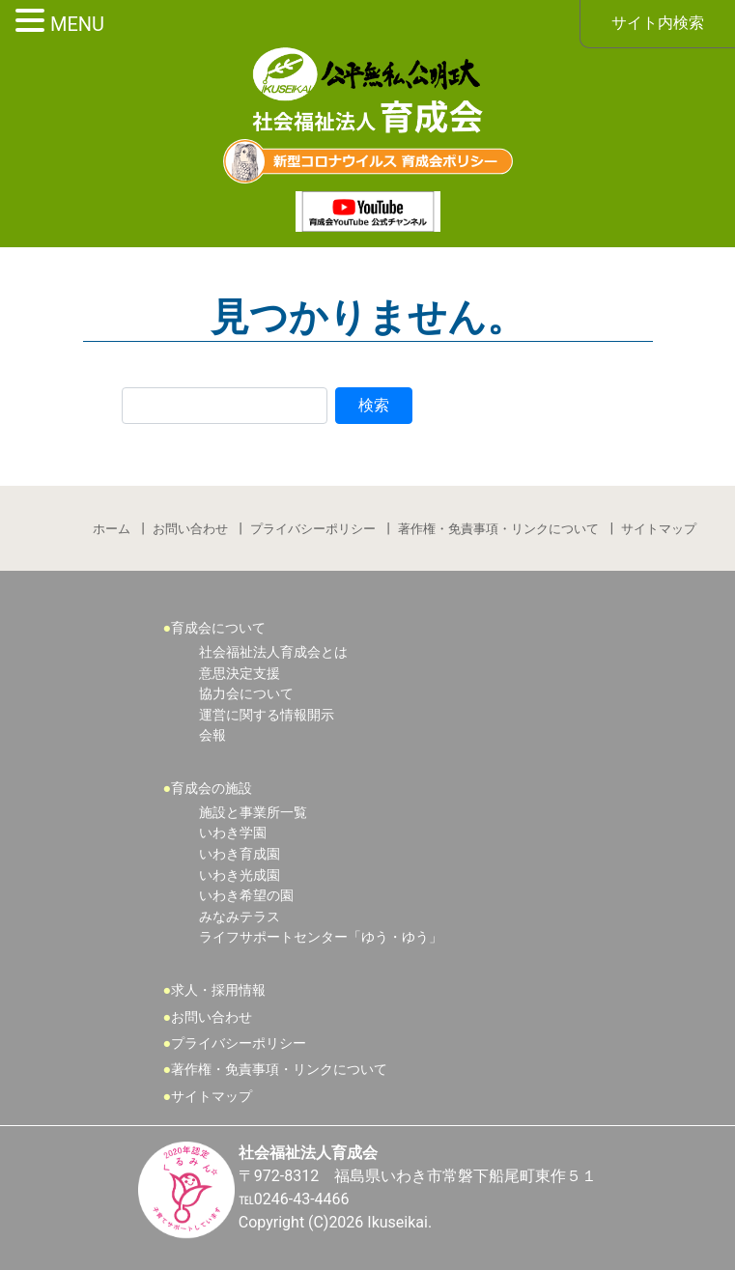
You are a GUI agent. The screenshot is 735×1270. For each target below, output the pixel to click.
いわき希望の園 (246, 896)
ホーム (111, 529)
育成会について (218, 628)
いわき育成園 (239, 854)
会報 (212, 735)
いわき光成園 (239, 875)
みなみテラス (239, 917)
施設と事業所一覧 (253, 812)
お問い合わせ (190, 529)
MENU (77, 24)
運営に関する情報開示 (266, 715)
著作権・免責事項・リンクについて (498, 529)
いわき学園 (233, 833)
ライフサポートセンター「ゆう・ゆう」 (320, 937)
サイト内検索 (657, 23)
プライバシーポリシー (313, 529)
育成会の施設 (211, 788)
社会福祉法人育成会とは (273, 652)
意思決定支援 (239, 673)
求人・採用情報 (218, 990)
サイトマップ (658, 529)
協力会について (246, 694)
